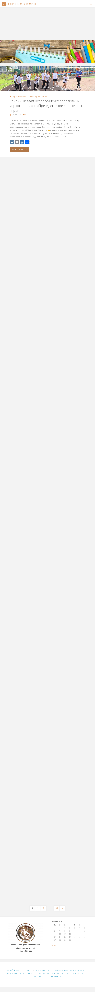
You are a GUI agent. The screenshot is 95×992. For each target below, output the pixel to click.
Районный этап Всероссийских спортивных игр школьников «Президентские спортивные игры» (47, 106)
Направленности (15, 973)
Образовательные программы (69, 970)
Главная (28, 970)
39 (56, 908)
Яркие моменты (42, 96)
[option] (47, 48)
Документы (78, 973)
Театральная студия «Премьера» (52, 973)
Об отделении (43, 970)
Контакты (56, 976)
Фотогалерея (40, 976)
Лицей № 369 (13, 970)
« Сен (54, 945)
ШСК (30, 973)
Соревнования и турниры (23, 96)
